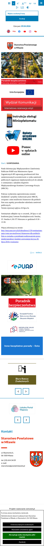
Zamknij (22, 542)
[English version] (8, 31)
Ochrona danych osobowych (22, 524)
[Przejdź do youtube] (25, 31)
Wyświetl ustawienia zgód (22, 529)
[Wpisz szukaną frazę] (22, 13)
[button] (9, 3)
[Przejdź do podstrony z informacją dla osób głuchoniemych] (35, 31)
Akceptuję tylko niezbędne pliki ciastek (22, 536)
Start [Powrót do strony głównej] (3, 163)
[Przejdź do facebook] (19, 31)
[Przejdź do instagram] (30, 31)
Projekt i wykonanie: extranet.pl (22, 509)
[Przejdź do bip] (14, 31)
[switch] (30, 3)
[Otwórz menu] (41, 3)
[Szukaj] (22, 18)
